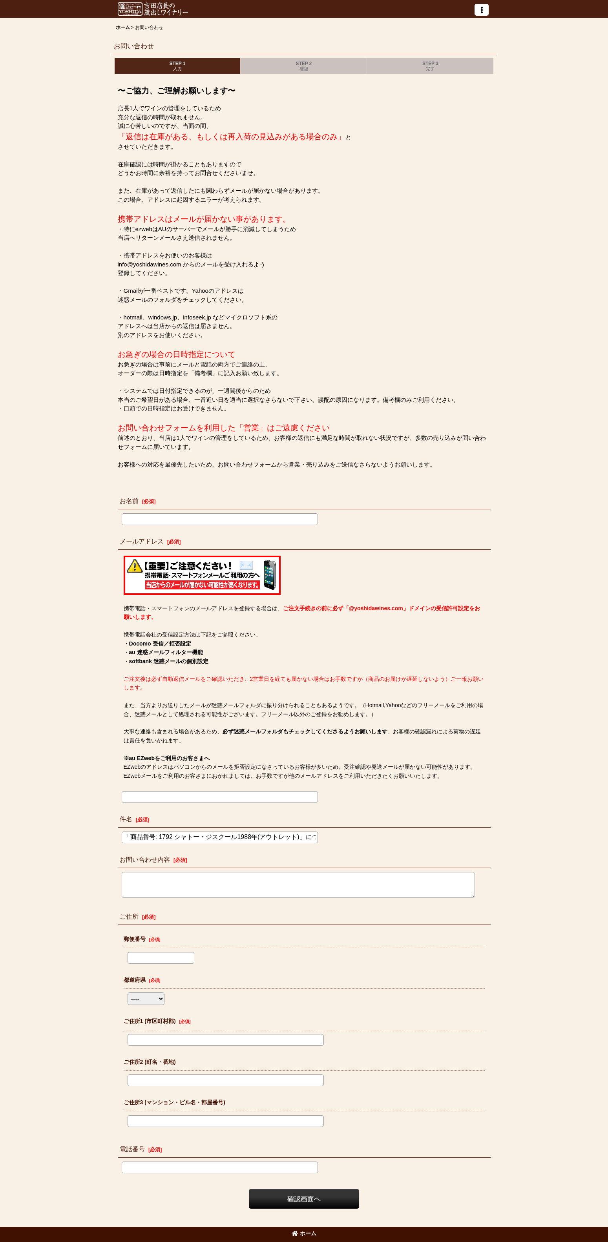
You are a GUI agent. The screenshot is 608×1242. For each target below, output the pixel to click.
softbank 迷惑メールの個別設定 (168, 661)
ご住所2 (150, 1062)
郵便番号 (135, 939)
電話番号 (132, 1149)
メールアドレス (142, 541)
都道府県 (135, 980)
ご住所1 (150, 1021)
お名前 (129, 500)
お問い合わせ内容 (145, 859)
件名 (126, 819)
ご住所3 (174, 1102)
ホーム (304, 1233)
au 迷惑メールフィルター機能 (166, 652)
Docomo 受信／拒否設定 (160, 643)
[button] (482, 10)
